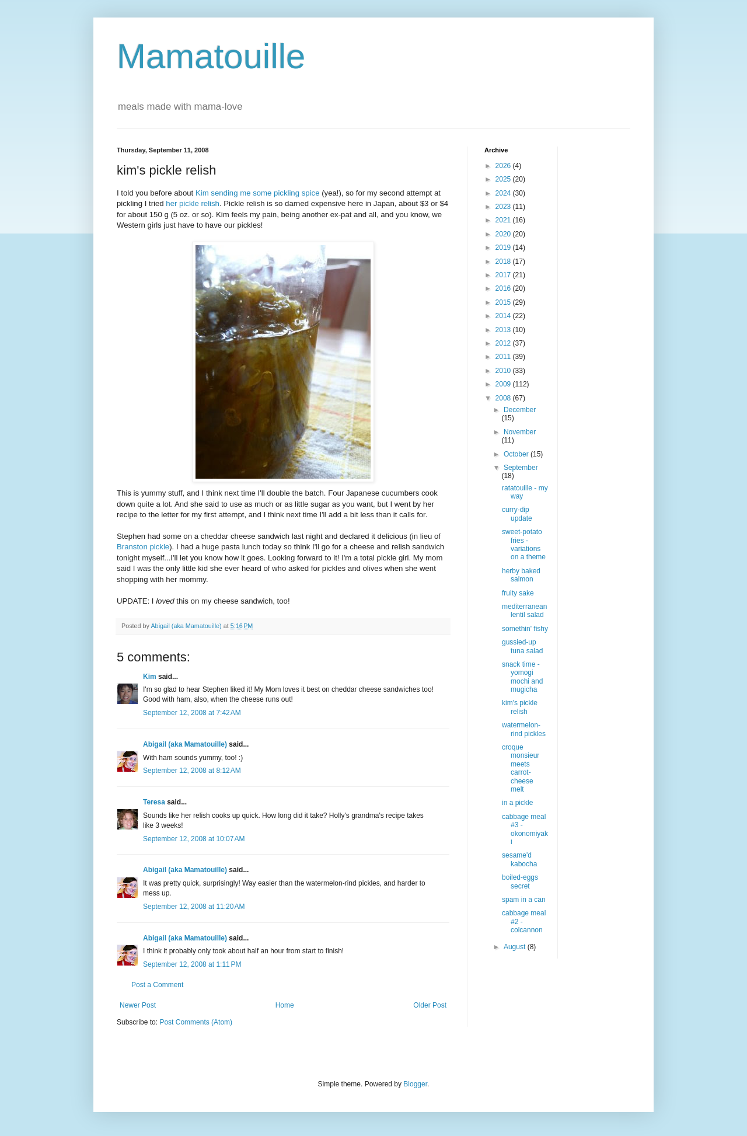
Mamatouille (211, 56)
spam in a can (524, 899)
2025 (504, 179)
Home (284, 1005)
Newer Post (138, 1005)
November (520, 432)
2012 (504, 343)
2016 (504, 288)
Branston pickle (143, 546)
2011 (504, 357)
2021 (504, 220)
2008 (504, 398)
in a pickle (517, 803)
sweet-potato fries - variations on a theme (524, 544)
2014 (504, 316)
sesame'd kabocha (519, 859)
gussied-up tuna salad (522, 646)
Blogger (415, 1084)
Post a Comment (157, 985)
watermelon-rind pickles (524, 729)
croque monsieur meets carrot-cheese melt (520, 768)
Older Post (429, 1005)
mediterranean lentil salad (524, 610)
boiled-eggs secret (520, 881)
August (516, 947)
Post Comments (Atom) (195, 1022)
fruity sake (518, 593)
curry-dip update (517, 514)
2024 (504, 193)
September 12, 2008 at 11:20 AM (194, 906)
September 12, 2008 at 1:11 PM (192, 964)
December (520, 410)
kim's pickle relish (519, 707)
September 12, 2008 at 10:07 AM (194, 839)
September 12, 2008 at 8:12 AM (192, 770)
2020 (504, 234)
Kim (202, 193)
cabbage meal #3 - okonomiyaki (525, 829)
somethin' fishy (525, 629)
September (521, 468)
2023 (504, 207)
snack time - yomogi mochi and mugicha (522, 677)
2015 (504, 302)
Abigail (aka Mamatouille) (185, 744)
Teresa (154, 802)
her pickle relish (192, 203)
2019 (504, 247)
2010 (504, 371)
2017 (504, 275)
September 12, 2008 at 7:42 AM (192, 713)
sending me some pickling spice (265, 193)
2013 (504, 330)
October (517, 454)
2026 (504, 166)
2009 (504, 384)
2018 (504, 261)
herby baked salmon (521, 575)
